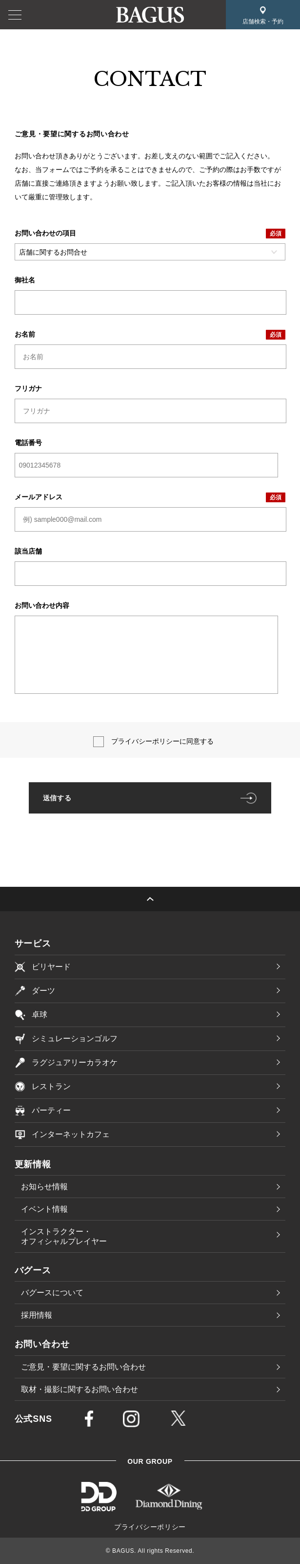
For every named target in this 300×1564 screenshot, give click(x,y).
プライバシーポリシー (150, 1527)
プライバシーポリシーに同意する (162, 741)
